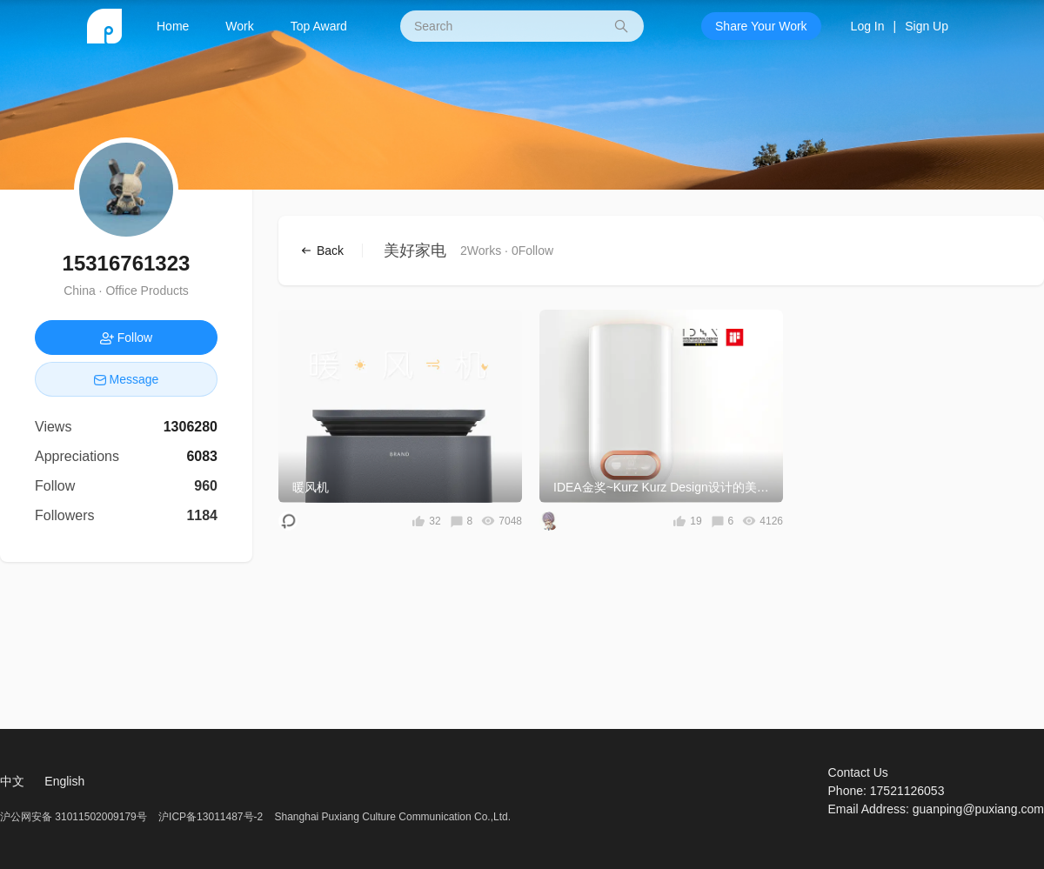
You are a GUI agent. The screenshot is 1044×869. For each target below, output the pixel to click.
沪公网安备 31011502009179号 (75, 817)
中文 (12, 781)
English (64, 781)
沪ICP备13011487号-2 (210, 817)
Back (329, 250)
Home (173, 26)
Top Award (319, 26)
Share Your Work (761, 26)
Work (239, 26)
